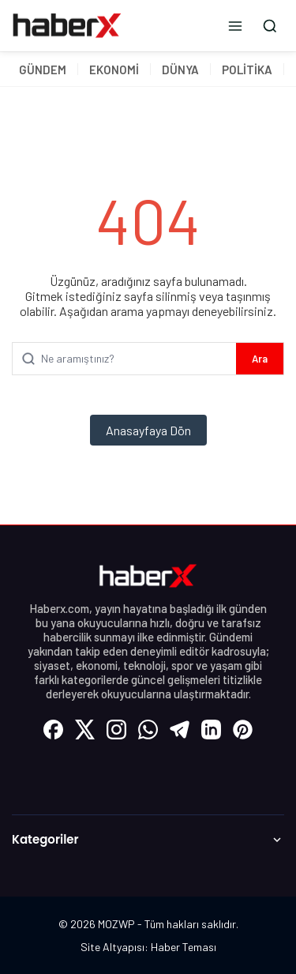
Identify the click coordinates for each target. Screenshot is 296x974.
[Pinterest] (243, 729)
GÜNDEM (42, 69)
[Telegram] (180, 729)
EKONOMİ (114, 69)
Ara (260, 358)
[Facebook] (53, 729)
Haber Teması (183, 946)
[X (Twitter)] (85, 729)
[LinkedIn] (211, 729)
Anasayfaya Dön (148, 430)
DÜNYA (180, 69)
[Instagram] (117, 729)
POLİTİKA (247, 69)
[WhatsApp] (148, 729)
